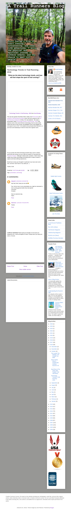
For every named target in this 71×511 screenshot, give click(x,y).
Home (25, 266)
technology (19, 172)
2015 (51, 404)
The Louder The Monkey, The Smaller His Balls (55, 355)
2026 (51, 324)
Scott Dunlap (37, 113)
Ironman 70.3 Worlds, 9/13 (55, 116)
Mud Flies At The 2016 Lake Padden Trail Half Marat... (55, 371)
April (52, 394)
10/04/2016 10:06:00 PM (22, 181)
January (53, 401)
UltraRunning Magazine (54, 232)
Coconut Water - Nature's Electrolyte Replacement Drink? (59, 305)
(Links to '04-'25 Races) (54, 118)
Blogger (52, 507)
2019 (51, 337)
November (54, 349)
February (53, 399)
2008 (51, 420)
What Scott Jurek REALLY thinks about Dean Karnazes (59, 264)
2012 (51, 411)
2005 (51, 427)
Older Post (40, 266)
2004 (51, 429)
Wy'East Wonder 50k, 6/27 (55, 107)
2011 (51, 413)
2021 (51, 333)
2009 (51, 418)
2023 (51, 328)
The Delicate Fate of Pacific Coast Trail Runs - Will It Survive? (59, 249)
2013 (51, 408)
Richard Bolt (35, 116)
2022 (51, 331)
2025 (51, 326)
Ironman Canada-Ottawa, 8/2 (55, 113)
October (53, 351)
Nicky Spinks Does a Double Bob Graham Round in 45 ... (55, 363)
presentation (13, 172)
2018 (51, 340)
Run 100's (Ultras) (53, 227)
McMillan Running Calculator (55, 238)
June (52, 389)
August (53, 385)
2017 (51, 342)
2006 (51, 425)
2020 (51, 335)
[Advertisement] (25, 250)
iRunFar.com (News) (53, 235)
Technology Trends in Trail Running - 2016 (20, 113)
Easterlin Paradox (12, 155)
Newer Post (10, 266)
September (54, 383)
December (54, 346)
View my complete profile (54, 83)
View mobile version (25, 269)
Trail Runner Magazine (54, 229)
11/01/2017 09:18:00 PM (23, 202)
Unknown (13, 202)
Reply (12, 197)
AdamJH (13, 181)
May (52, 392)
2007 (51, 422)
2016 (51, 344)
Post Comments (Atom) (28, 276)
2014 (51, 406)
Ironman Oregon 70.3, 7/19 (55, 110)
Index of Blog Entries (53, 279)
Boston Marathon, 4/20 (54, 104)
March (53, 396)
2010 (51, 415)
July (52, 387)
